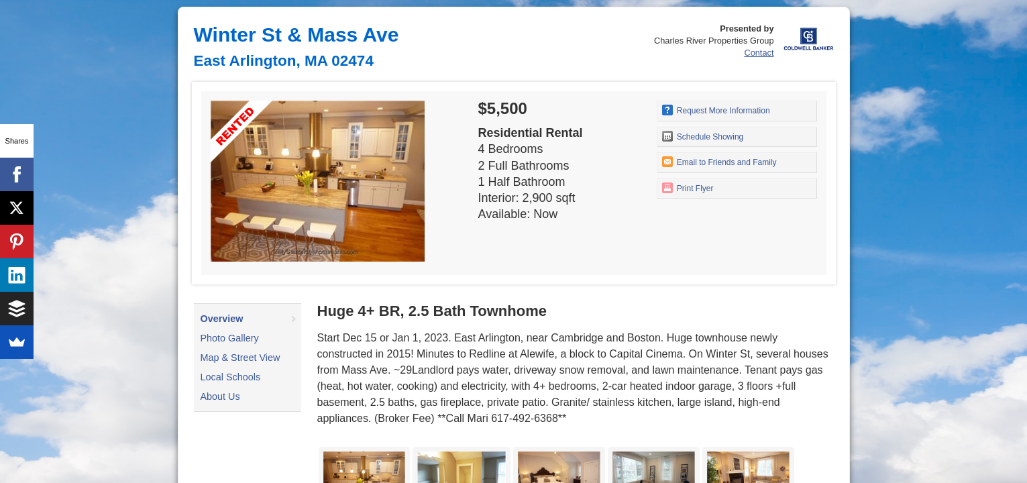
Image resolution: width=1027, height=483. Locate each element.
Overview (222, 318)
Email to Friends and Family (719, 161)
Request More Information (716, 110)
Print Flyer (688, 187)
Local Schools (231, 377)
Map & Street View (240, 357)
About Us (220, 396)
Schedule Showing (703, 136)
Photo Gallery (230, 338)
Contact (758, 53)
